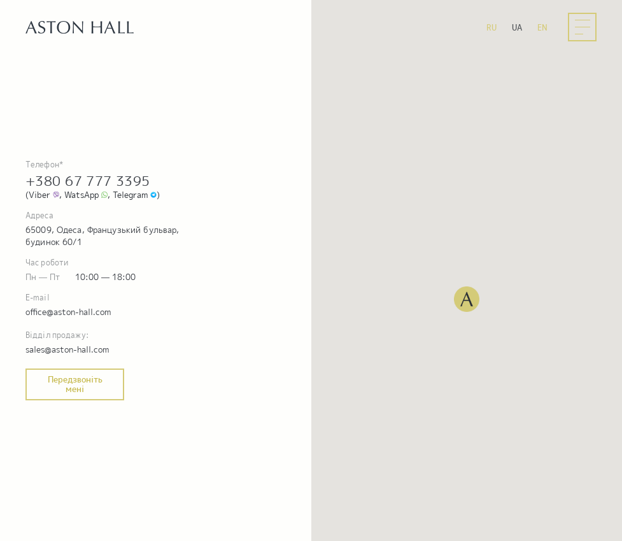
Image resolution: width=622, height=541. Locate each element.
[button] (466, 299)
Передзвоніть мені (75, 384)
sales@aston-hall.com (67, 349)
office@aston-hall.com (68, 312)
